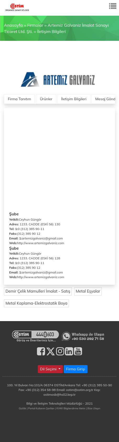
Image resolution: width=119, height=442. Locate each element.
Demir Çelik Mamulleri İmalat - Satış (38, 291)
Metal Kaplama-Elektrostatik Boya (36, 303)
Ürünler (46, 99)
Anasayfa (13, 25)
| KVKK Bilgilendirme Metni (70, 408)
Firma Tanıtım (19, 99)
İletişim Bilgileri (51, 31)
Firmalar (35, 25)
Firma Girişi (75, 369)
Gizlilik (22, 408)
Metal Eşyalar (88, 291)
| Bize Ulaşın (93, 408)
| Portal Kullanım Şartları (41, 408)
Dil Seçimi (49, 369)
